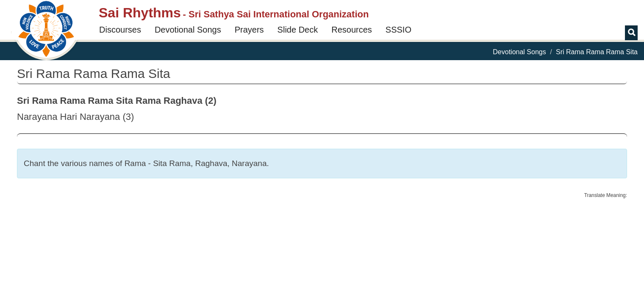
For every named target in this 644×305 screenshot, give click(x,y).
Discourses (120, 29)
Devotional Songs (188, 29)
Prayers (249, 29)
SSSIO (398, 29)
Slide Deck (298, 29)
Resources (351, 29)
